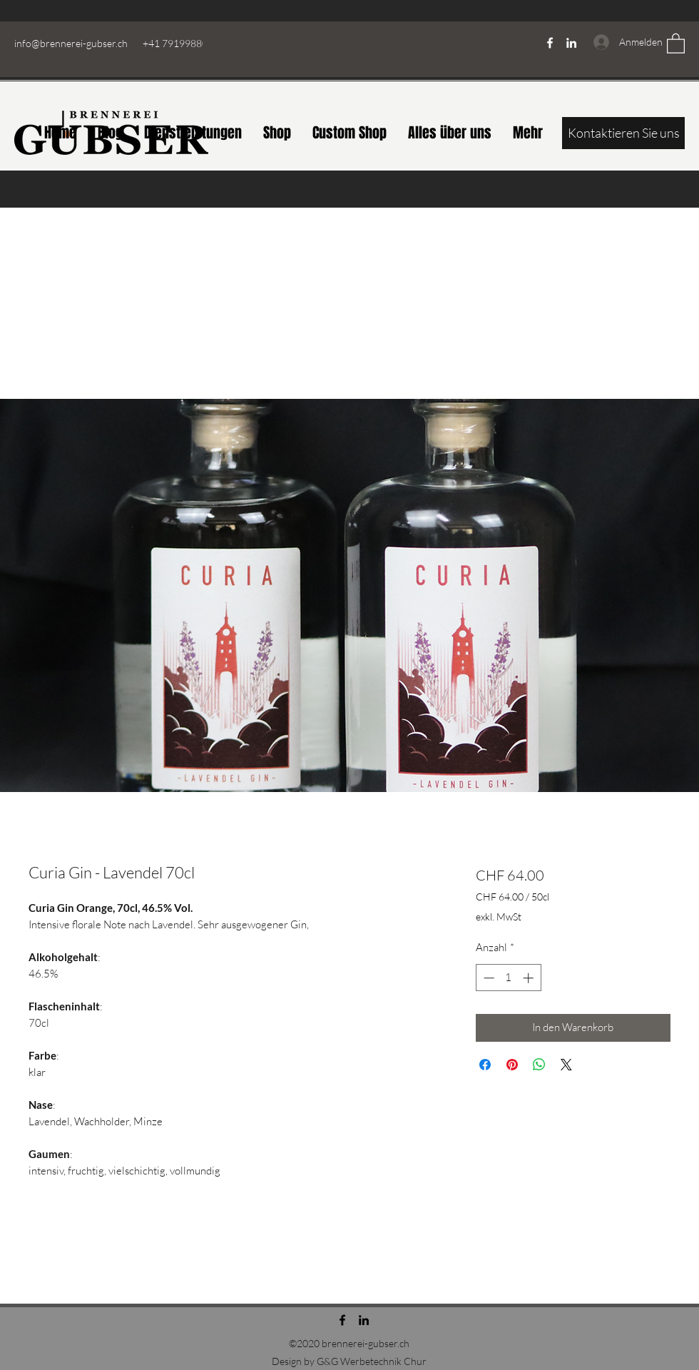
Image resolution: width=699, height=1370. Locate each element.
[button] (676, 43)
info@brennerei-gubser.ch (71, 43)
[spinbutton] (508, 978)
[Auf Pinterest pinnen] (512, 1064)
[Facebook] (550, 43)
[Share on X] (566, 1064)
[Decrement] (487, 978)
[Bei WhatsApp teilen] (539, 1064)
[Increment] (529, 978)
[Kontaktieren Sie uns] (623, 133)
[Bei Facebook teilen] (485, 1064)
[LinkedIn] (571, 43)
